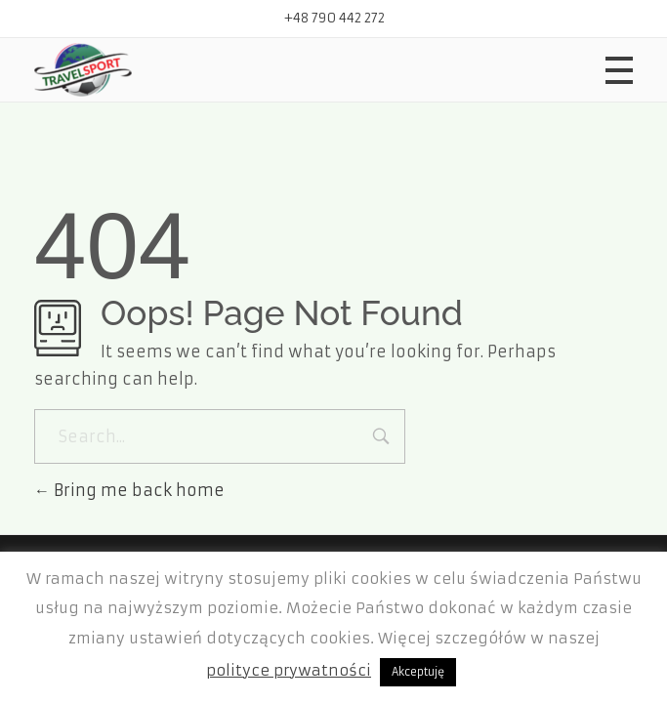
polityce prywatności (288, 670)
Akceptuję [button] (418, 672)
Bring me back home (129, 490)
